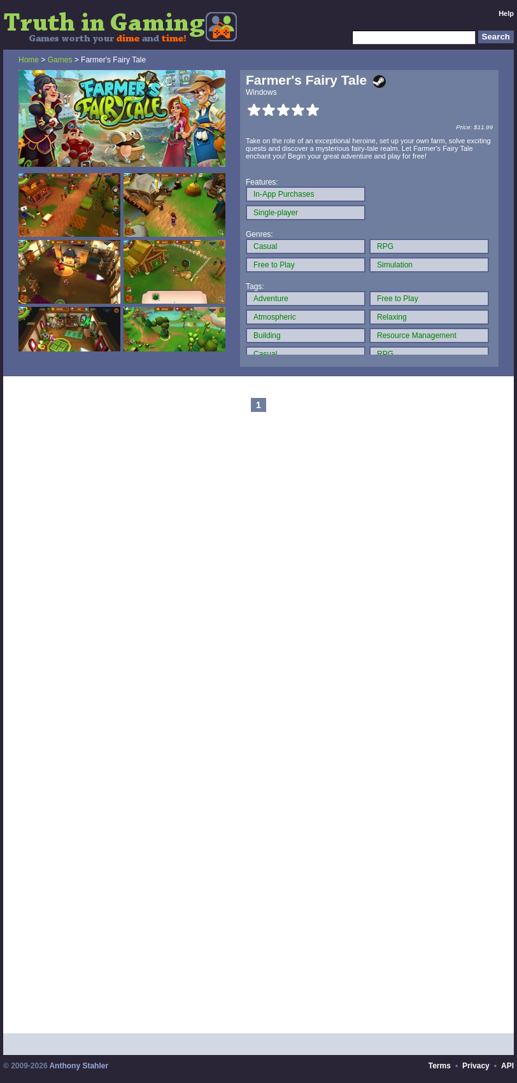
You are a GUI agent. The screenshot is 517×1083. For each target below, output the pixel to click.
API (507, 1065)
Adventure (270, 298)
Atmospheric (274, 317)
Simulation (395, 264)
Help (506, 13)
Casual (265, 246)
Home (28, 59)
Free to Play (274, 264)
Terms (439, 1065)
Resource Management (417, 335)
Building (267, 335)
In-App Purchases (283, 194)
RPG (385, 246)
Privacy (476, 1065)
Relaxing (392, 317)
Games (60, 59)
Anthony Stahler (78, 1065)
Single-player (275, 212)
